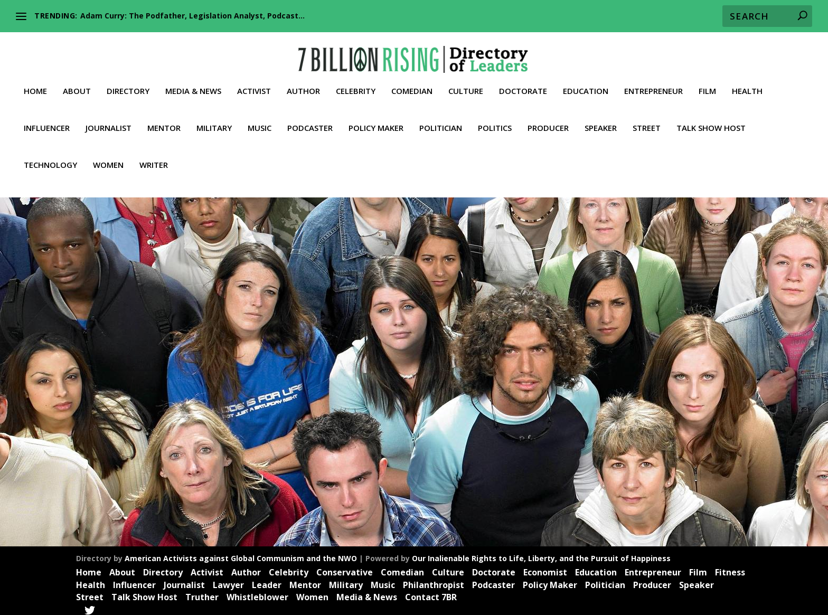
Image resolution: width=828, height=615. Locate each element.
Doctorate (523, 85)
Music (259, 122)
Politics (495, 122)
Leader (166, 420)
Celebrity (355, 85)
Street (647, 122)
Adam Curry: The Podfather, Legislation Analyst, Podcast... (192, 16)
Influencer (47, 122)
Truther (98, 431)
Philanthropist (433, 579)
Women (108, 159)
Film (707, 85)
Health (747, 85)
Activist (254, 85)
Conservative (344, 566)
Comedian (411, 85)
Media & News (193, 85)
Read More (76, 485)
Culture (465, 85)
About (77, 85)
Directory (128, 85)
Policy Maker (376, 122)
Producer (548, 122)
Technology (50, 159)
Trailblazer (68, 431)
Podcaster (310, 122)
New (187, 420)
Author (303, 85)
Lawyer (228, 579)
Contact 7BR (431, 592)
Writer (153, 159)
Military (214, 122)
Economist (545, 566)
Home (35, 85)
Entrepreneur (653, 85)
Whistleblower (133, 431)
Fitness (730, 566)
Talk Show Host (711, 122)
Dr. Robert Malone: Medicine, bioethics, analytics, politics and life (148, 398)
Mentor (164, 122)
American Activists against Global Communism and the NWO (241, 552)
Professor (212, 420)
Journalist (108, 122)
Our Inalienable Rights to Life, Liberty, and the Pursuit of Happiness (541, 552)
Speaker (601, 122)
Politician (440, 122)
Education (585, 85)
